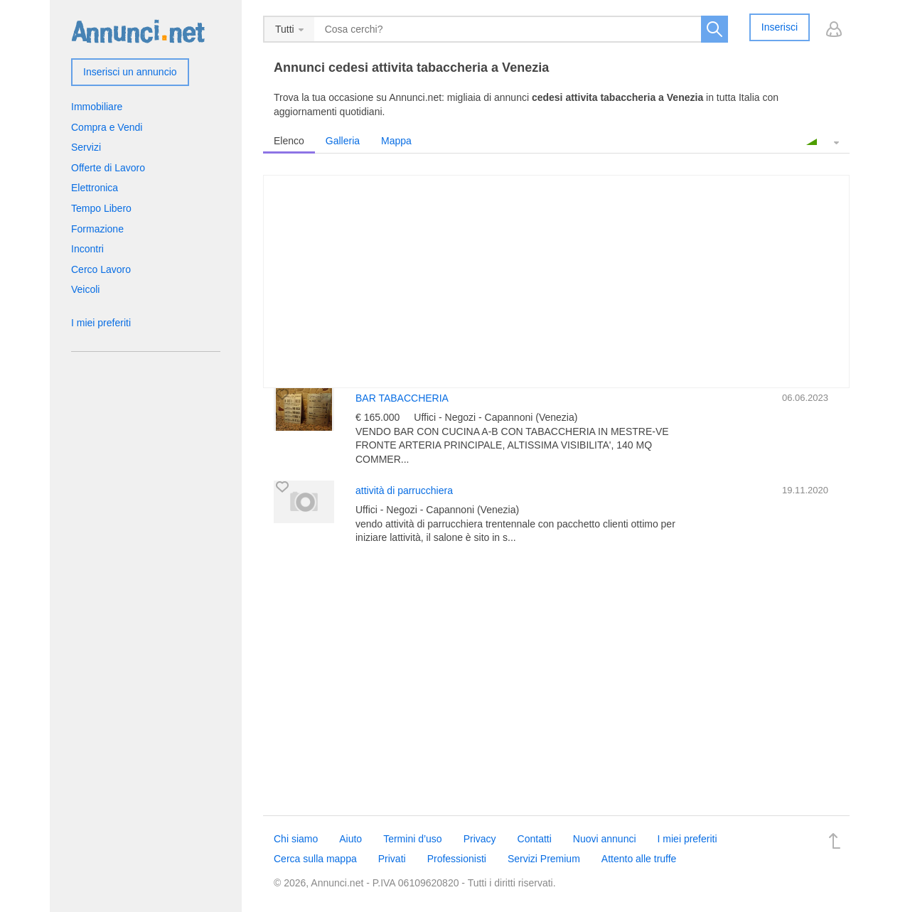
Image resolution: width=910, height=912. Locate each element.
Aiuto (350, 838)
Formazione (97, 229)
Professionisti (456, 858)
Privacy (480, 838)
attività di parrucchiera (404, 490)
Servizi (86, 147)
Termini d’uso (412, 838)
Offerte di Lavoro (108, 167)
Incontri (87, 248)
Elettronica (94, 187)
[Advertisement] (556, 680)
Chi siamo (296, 838)
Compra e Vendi (106, 127)
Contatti (535, 838)
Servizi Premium (544, 858)
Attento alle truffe (639, 858)
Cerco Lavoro (101, 269)
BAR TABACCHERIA (402, 398)
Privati (392, 858)
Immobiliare (96, 106)
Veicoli (85, 289)
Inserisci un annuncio (130, 71)
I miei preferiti (101, 322)
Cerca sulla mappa (315, 858)
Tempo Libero (101, 208)
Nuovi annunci (604, 838)
